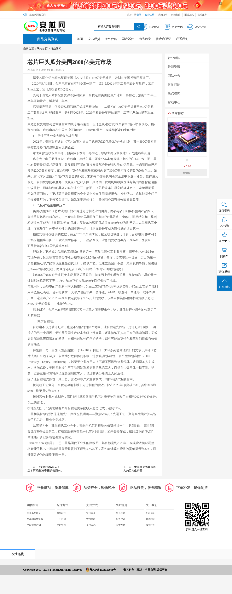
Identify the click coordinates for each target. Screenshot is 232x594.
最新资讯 (174, 66)
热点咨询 (174, 93)
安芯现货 (94, 39)
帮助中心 (174, 102)
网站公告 (174, 75)
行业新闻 (55, 48)
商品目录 (145, 39)
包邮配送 (61, 513)
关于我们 (151, 505)
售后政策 (120, 513)
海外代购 (111, 39)
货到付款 (91, 519)
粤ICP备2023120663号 (103, 569)
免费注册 (149, 14)
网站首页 (42, 48)
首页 (80, 39)
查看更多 (187, 173)
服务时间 (150, 524)
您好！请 (134, 14)
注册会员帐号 (34, 513)
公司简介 (150, 513)
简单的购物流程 (35, 519)
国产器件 (128, 39)
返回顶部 (224, 283)
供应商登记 (163, 39)
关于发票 (120, 524)
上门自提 (61, 519)
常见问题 (174, 84)
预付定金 (91, 513)
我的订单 (162, 14)
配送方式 (189, 14)
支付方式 (92, 505)
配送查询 (61, 524)
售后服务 (202, 14)
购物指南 (176, 14)
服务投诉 (120, 519)
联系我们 (182, 39)
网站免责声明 (34, 524)
